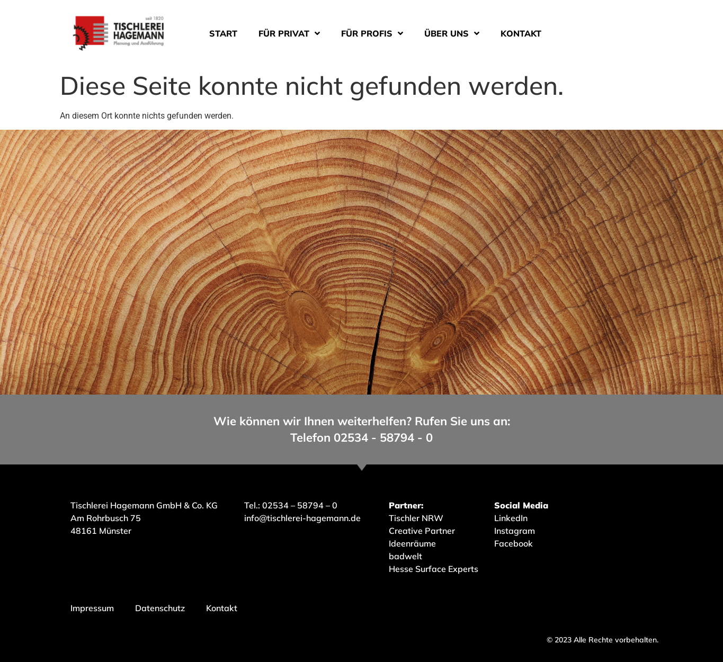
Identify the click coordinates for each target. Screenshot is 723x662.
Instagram (514, 530)
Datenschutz (160, 608)
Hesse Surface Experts (433, 568)
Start (223, 33)
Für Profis (372, 33)
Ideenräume (413, 543)
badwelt (405, 556)
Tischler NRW (416, 518)
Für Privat (289, 33)
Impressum (92, 608)
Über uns (451, 33)
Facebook (513, 543)
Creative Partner (422, 530)
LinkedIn (511, 518)
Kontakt (521, 33)
